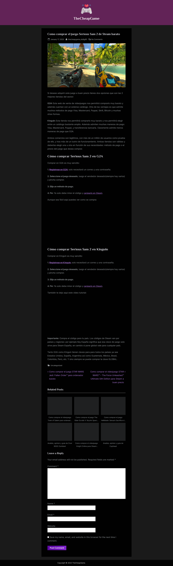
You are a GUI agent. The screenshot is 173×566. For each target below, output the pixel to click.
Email (50, 515)
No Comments (96, 39)
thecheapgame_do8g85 (77, 39)
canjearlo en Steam (93, 193)
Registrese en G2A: (58, 169)
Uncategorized (56, 365)
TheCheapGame (86, 18)
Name (51, 503)
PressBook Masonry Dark (106, 563)
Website (51, 526)
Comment (53, 466)
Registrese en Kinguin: (60, 262)
